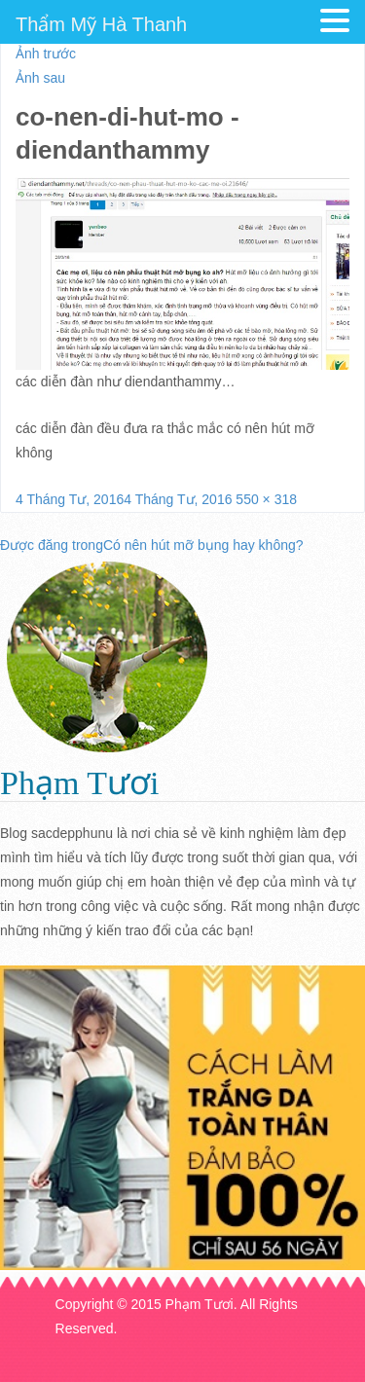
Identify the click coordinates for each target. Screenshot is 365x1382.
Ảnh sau (40, 78)
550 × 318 (266, 499)
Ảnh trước (46, 53)
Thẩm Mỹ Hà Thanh (101, 24)
